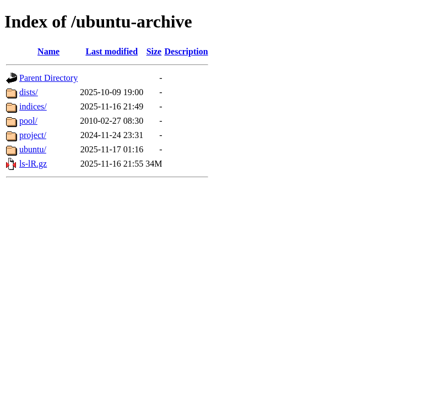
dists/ (28, 92)
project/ (32, 135)
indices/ (33, 106)
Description (186, 51)
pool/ (28, 120)
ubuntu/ (32, 149)
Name (48, 51)
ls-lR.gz (33, 163)
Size (154, 51)
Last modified (111, 51)
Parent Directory (48, 77)
